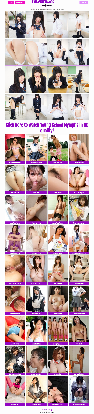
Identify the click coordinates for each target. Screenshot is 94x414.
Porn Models (19, 2)
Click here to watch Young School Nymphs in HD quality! (47, 128)
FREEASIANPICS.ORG (43, 2)
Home (11, 2)
